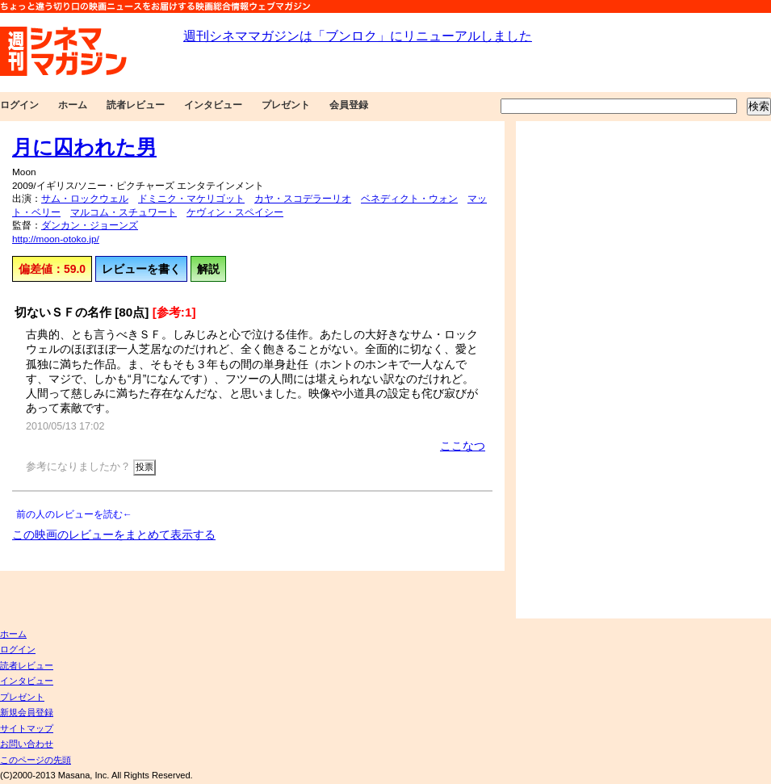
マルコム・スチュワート (123, 212)
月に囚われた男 (84, 147)
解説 (208, 268)
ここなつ (462, 445)
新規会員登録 (26, 712)
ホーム (72, 105)
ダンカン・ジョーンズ (89, 225)
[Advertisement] (584, 370)
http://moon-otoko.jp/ (55, 239)
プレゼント (286, 105)
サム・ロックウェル (84, 198)
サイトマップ (26, 728)
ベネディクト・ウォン (409, 198)
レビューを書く (141, 268)
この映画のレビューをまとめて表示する (114, 534)
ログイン (19, 105)
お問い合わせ (26, 743)
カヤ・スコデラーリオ (302, 198)
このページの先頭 (35, 760)
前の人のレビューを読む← (74, 514)
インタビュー (213, 105)
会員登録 (348, 105)
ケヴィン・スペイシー (234, 212)
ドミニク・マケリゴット (191, 198)
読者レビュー (136, 105)
